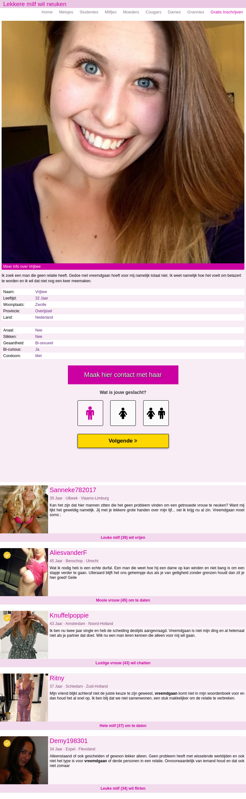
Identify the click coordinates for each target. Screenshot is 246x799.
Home (47, 12)
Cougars (153, 12)
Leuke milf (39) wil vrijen (123, 537)
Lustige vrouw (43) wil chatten (122, 663)
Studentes (89, 12)
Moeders (131, 12)
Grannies (195, 12)
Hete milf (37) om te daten (123, 725)
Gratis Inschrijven (227, 12)
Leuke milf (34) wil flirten (123, 788)
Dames (174, 12)
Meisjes (66, 12)
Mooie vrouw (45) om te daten (123, 600)
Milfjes (111, 12)
